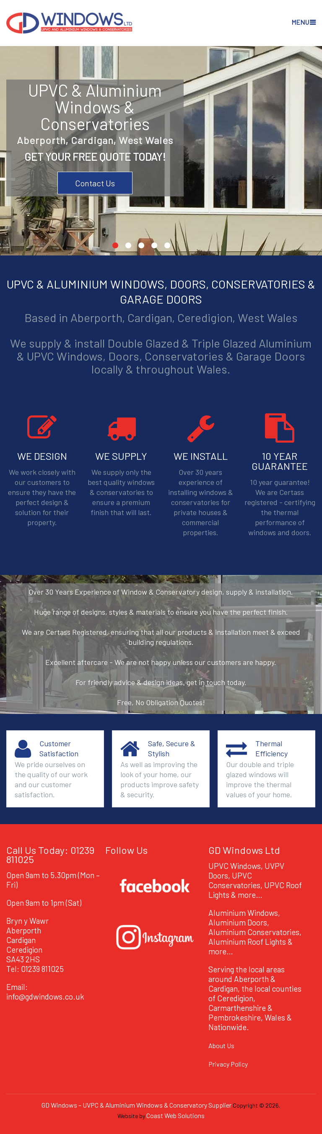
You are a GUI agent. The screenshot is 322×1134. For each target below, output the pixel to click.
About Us (221, 1045)
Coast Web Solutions (175, 1115)
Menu (300, 22)
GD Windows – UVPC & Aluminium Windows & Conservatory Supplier (136, 1105)
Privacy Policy (228, 1064)
